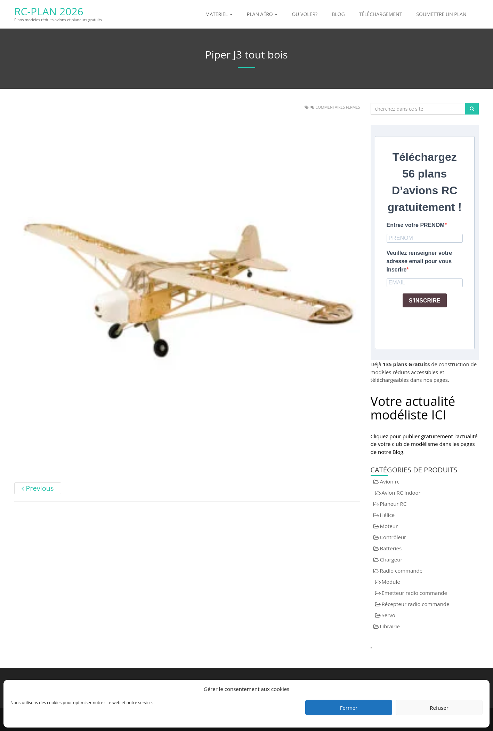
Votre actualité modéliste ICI (413, 408)
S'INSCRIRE (425, 301)
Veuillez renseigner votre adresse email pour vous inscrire (419, 261)
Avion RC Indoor (401, 492)
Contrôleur (393, 537)
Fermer (349, 707)
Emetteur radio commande (414, 592)
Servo (388, 615)
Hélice (387, 514)
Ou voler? (304, 14)
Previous (38, 488)
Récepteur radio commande (416, 603)
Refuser (439, 707)
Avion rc (389, 481)
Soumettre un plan (441, 14)
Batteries (391, 548)
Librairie (390, 626)
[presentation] (439, 326)
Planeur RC (393, 503)
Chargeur (391, 559)
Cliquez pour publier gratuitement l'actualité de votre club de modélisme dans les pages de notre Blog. (424, 444)
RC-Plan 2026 (48, 11)
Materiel (219, 14)
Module (391, 581)
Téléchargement (380, 14)
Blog (338, 14)
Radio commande (401, 570)
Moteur (389, 525)
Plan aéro (262, 14)
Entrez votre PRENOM (416, 225)
